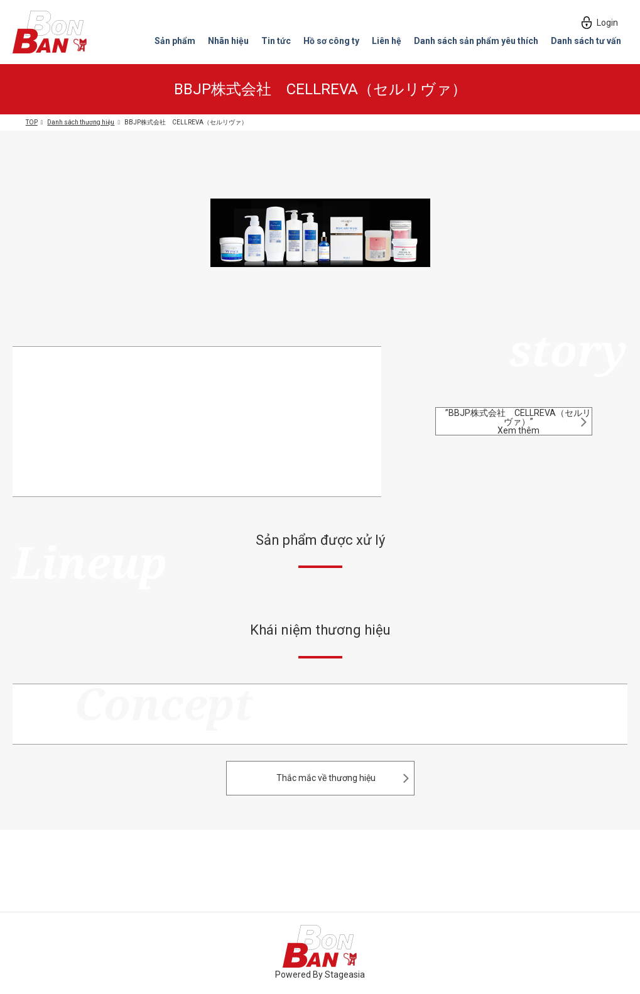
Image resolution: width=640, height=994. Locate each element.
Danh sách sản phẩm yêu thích (476, 41)
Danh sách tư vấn (586, 41)
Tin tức (276, 41)
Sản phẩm (175, 41)
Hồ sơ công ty (331, 41)
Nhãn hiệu (228, 41)
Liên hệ (386, 41)
